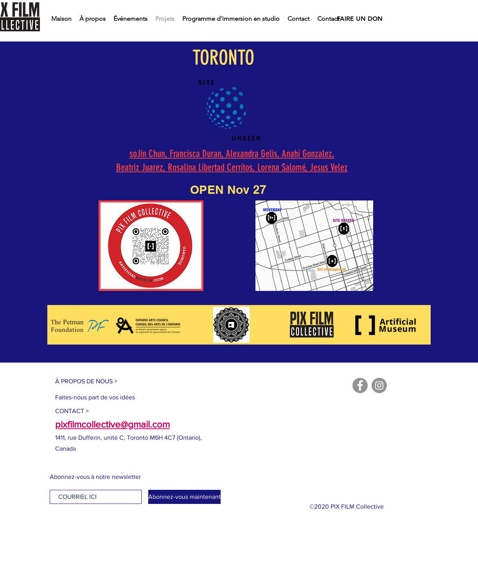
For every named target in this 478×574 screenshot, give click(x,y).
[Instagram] (379, 385)
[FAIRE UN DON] (359, 19)
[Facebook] (360, 385)
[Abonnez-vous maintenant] (184, 497)
